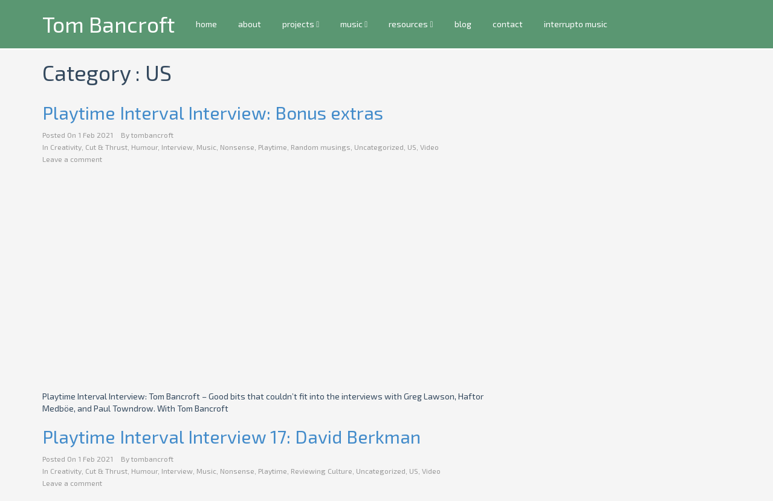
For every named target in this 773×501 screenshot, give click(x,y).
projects (300, 24)
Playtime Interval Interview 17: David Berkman (231, 436)
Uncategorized (379, 147)
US (411, 147)
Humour (144, 147)
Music (206, 147)
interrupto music (575, 24)
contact (507, 24)
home (206, 24)
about (249, 24)
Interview (177, 147)
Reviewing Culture (321, 471)
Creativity (66, 147)
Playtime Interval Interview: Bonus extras (212, 112)
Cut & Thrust (106, 147)
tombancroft (152, 135)
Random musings (321, 147)
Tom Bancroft (108, 24)
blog (462, 24)
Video (429, 147)
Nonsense (237, 147)
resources (411, 24)
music (353, 24)
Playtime (272, 147)
